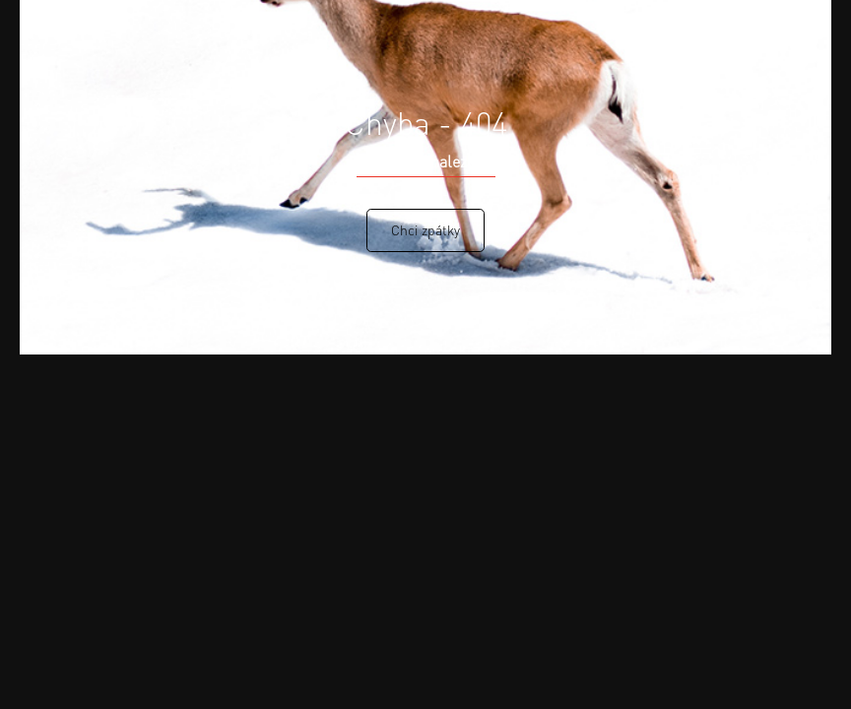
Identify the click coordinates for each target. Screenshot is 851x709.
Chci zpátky (425, 229)
